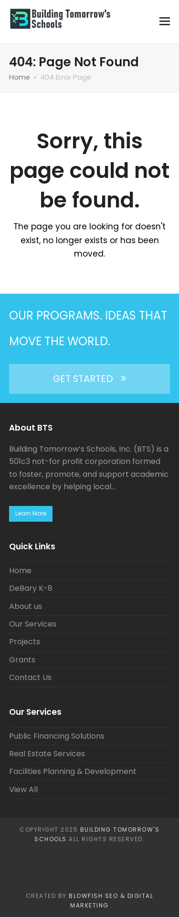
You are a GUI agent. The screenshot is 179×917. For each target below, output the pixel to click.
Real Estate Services (47, 753)
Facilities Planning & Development (73, 771)
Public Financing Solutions (57, 736)
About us (25, 606)
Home (20, 570)
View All (23, 789)
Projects (24, 641)
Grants (22, 659)
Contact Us (30, 677)
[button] (164, 21)
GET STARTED (89, 378)
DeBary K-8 (31, 588)
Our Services (32, 623)
